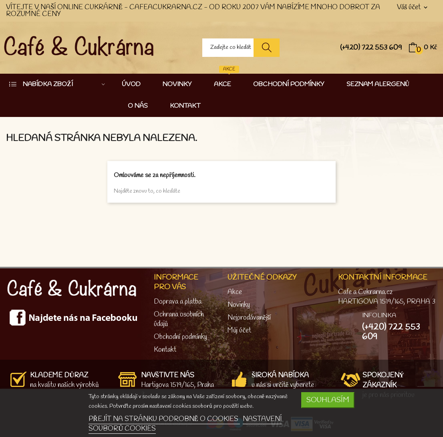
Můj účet (239, 330)
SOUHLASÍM (327, 400)
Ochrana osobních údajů (179, 319)
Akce (235, 292)
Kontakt (165, 349)
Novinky (239, 305)
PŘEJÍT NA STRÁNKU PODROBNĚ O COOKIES (164, 419)
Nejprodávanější (249, 317)
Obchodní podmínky (180, 337)
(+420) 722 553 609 (371, 47)
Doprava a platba (177, 301)
